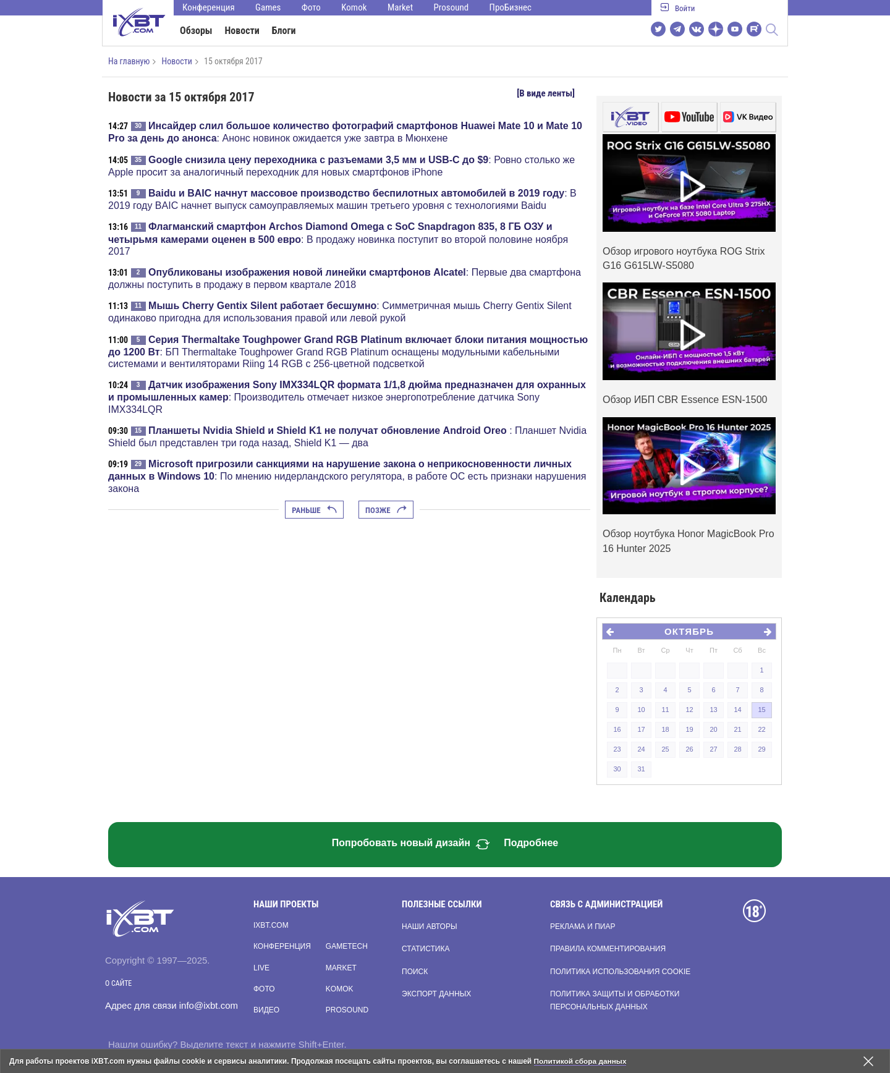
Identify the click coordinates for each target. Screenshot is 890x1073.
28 (737, 749)
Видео (266, 1010)
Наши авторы (429, 926)
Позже (386, 510)
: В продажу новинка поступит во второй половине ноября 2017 (338, 238)
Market (400, 7)
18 (665, 729)
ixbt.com (271, 925)
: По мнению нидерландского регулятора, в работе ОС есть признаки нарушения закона (347, 476)
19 (689, 729)
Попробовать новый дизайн (411, 844)
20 (713, 729)
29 (761, 749)
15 (761, 709)
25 (665, 749)
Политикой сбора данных (581, 1061)
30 (617, 769)
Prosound (451, 7)
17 (641, 729)
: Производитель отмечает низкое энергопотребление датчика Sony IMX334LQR (347, 397)
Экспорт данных (436, 994)
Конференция (208, 7)
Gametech (347, 946)
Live (261, 968)
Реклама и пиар (582, 926)
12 (689, 709)
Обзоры (196, 30)
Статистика (425, 948)
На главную (129, 61)
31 (641, 769)
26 (689, 749)
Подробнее (531, 843)
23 (617, 749)
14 (737, 709)
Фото (311, 7)
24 (641, 749)
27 (713, 749)
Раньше (314, 510)
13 (713, 709)
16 (617, 729)
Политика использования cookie (620, 971)
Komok (354, 7)
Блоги (284, 30)
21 (737, 729)
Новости (242, 30)
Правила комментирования (608, 948)
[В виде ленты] (546, 93)
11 (665, 709)
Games (268, 7)
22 (761, 729)
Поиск (415, 971)
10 (641, 709)
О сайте (118, 983)
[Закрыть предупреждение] (868, 1061)
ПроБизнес (511, 7)
